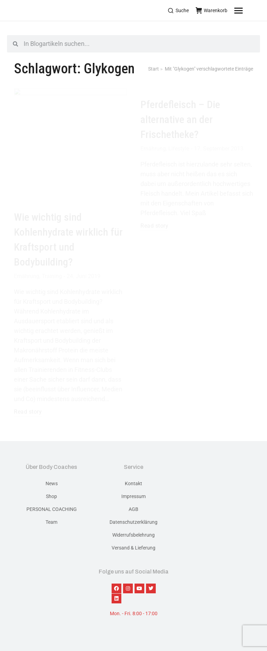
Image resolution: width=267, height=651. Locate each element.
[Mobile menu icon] (247, 10)
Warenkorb (211, 10)
